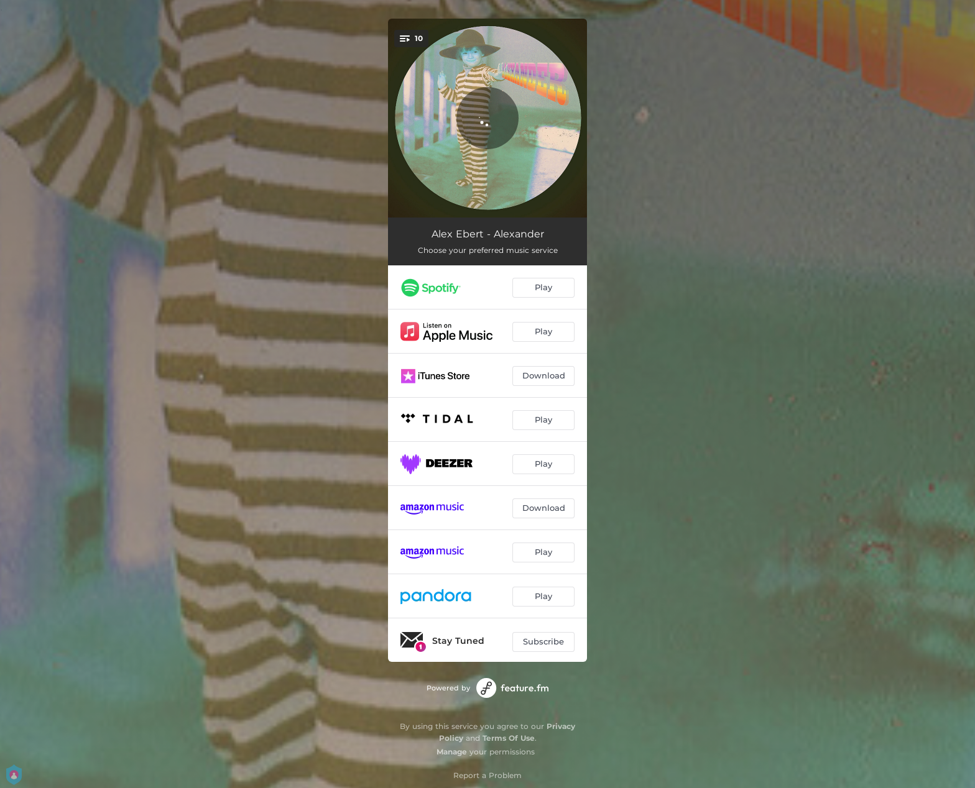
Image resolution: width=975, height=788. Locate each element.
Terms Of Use (509, 738)
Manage (452, 751)
